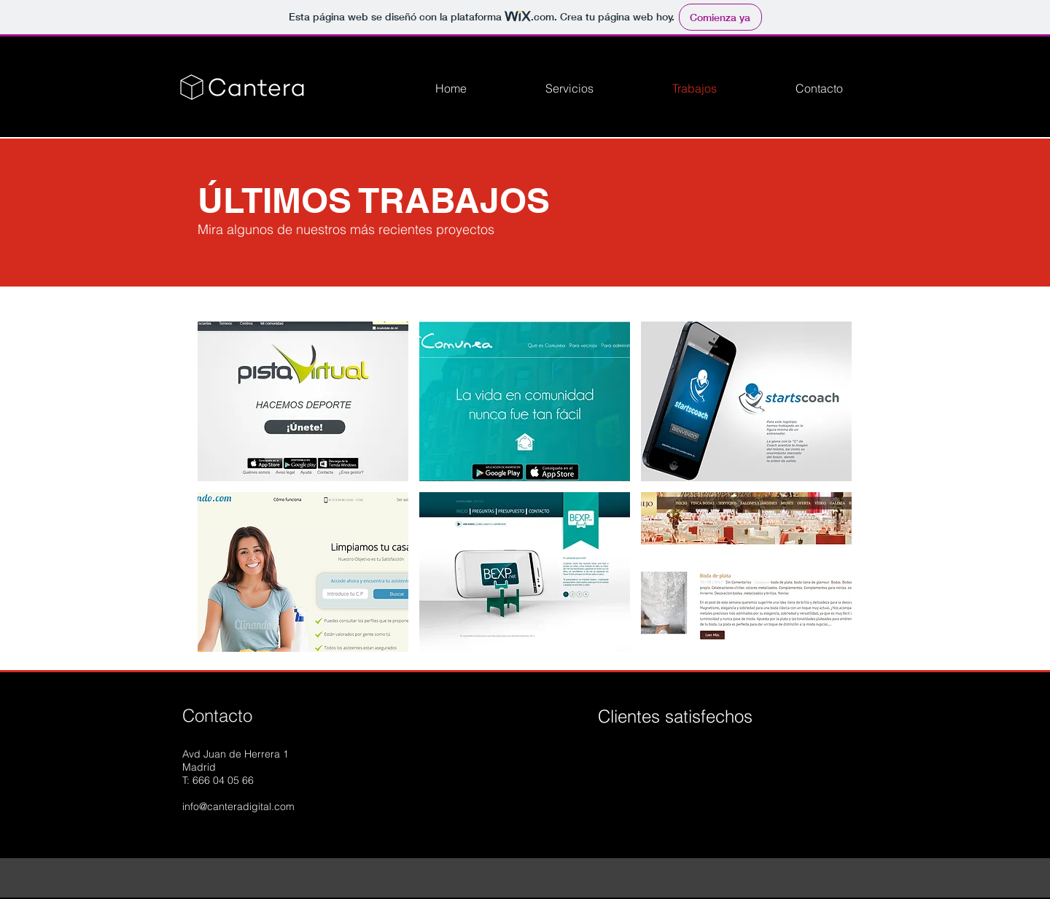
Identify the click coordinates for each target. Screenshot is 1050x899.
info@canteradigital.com (238, 806)
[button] (303, 401)
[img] (629, 762)
